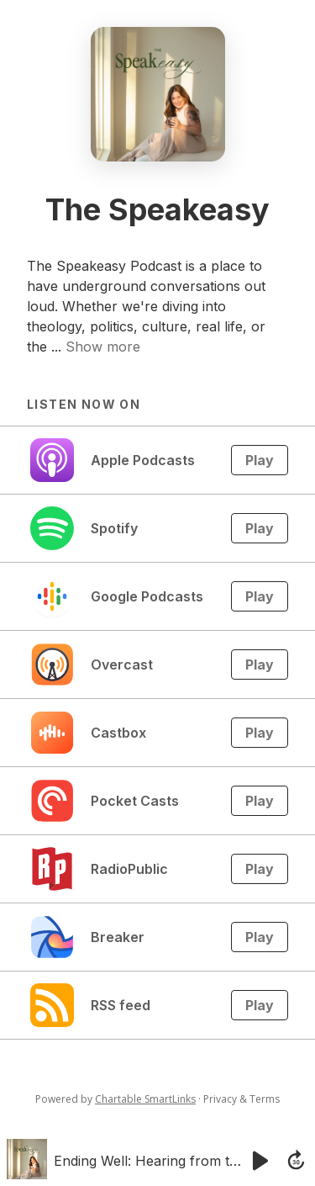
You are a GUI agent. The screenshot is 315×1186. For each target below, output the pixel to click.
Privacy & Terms (241, 1099)
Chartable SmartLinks (145, 1099)
